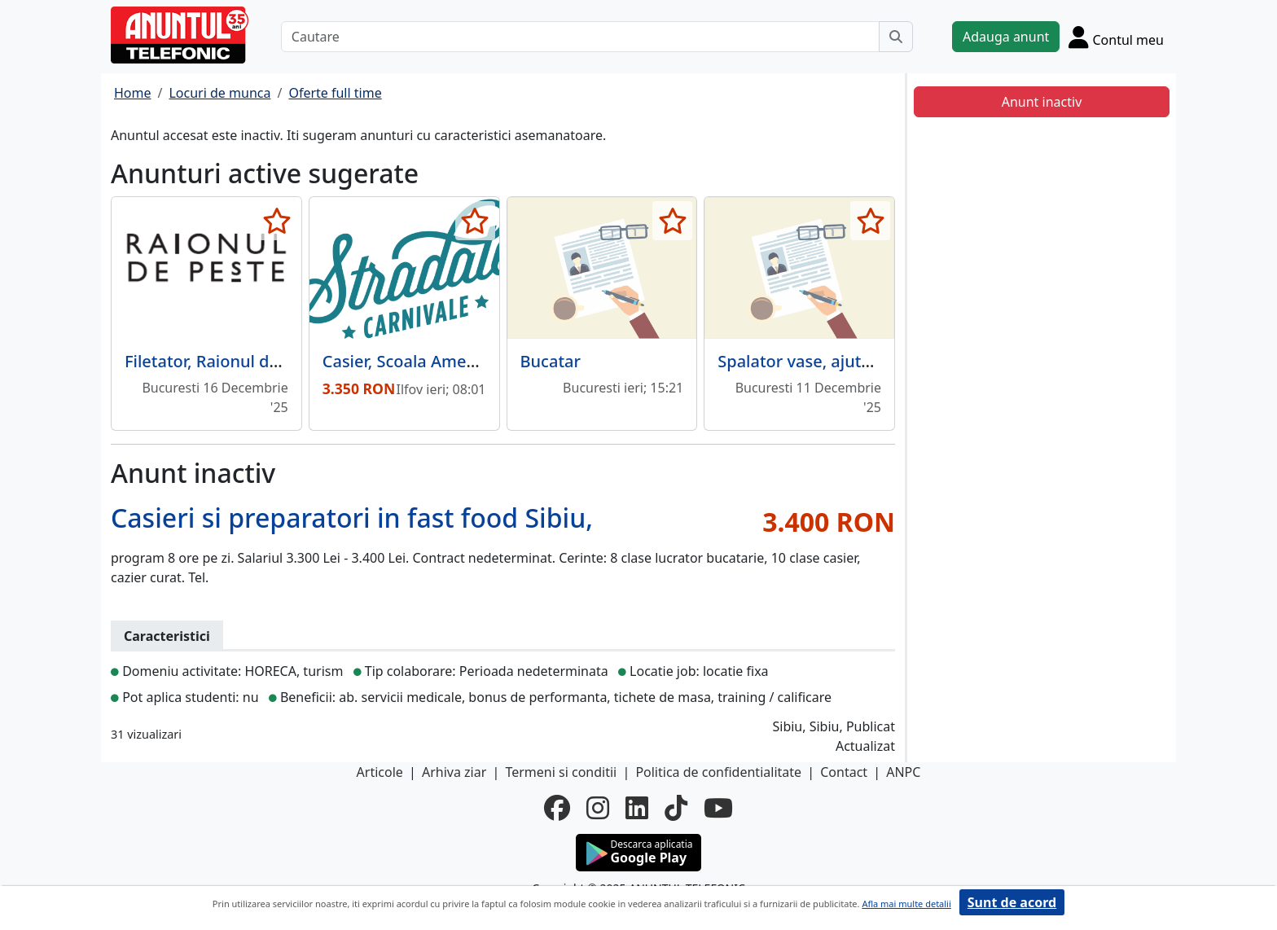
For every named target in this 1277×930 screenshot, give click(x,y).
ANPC (903, 772)
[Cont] (1116, 36)
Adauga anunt (1006, 37)
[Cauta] (896, 36)
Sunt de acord (1012, 902)
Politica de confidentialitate (718, 772)
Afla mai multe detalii (906, 903)
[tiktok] (676, 807)
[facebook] (557, 807)
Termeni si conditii (561, 772)
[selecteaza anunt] (277, 220)
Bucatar (550, 361)
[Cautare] (580, 36)
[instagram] (597, 807)
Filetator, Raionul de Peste (225, 361)
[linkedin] (636, 807)
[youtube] (718, 807)
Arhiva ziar (454, 772)
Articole (380, 772)
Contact (843, 772)
